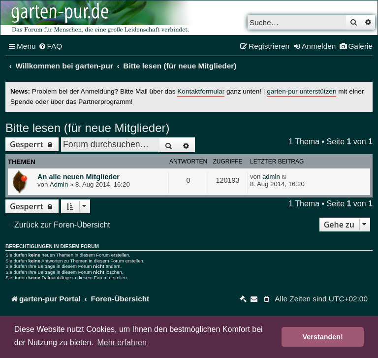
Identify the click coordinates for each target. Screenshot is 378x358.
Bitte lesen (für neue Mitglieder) (87, 127)
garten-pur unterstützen (301, 91)
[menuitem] (50, 46)
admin (271, 176)
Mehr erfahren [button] (122, 342)
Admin (59, 184)
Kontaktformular (200, 91)
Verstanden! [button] (323, 337)
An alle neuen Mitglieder (78, 177)
